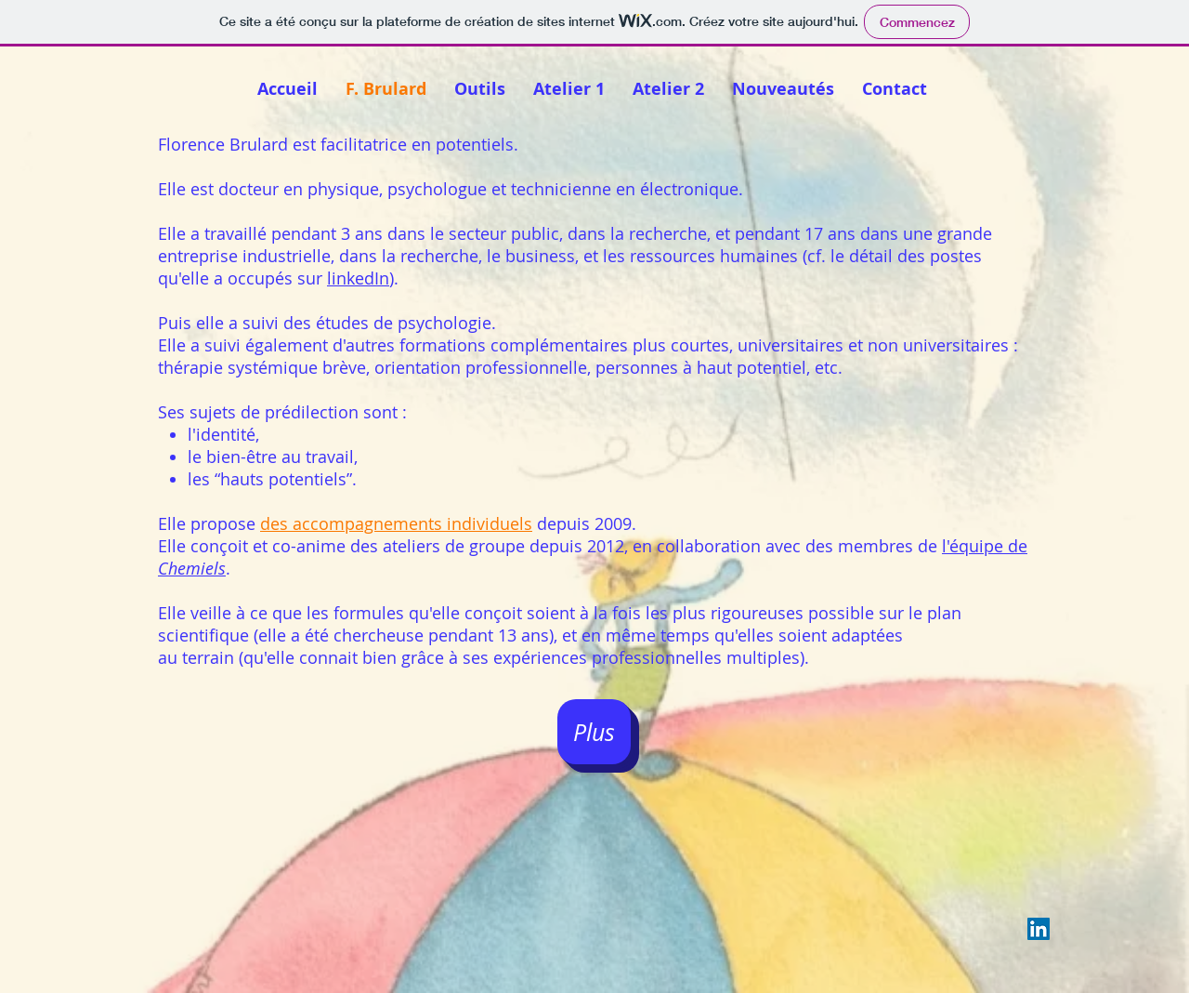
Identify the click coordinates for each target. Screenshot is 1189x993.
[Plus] (594, 731)
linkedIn (358, 278)
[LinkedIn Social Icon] (1038, 929)
